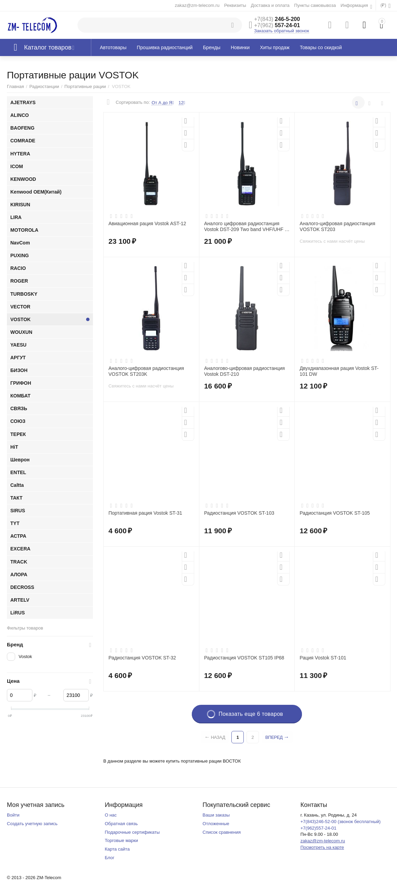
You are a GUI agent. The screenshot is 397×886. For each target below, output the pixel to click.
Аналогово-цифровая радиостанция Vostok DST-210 (244, 371)
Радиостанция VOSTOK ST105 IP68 (244, 657)
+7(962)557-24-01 (318, 828)
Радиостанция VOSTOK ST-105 (335, 513)
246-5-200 (277, 19)
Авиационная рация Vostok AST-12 (147, 223)
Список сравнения (221, 832)
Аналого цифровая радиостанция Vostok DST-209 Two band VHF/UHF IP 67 (246, 226)
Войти (13, 815)
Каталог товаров (48, 47)
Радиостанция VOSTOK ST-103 (239, 513)
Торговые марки (121, 840)
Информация (355, 5)
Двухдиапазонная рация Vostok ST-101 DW (339, 371)
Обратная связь (121, 823)
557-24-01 (277, 25)
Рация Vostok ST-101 (323, 657)
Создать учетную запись (32, 823)
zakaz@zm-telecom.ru (197, 5)
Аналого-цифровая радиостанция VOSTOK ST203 (337, 226)
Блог (109, 857)
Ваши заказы (216, 815)
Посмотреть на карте (322, 847)
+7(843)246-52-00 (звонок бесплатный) (340, 821)
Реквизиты (235, 5)
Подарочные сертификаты (132, 832)
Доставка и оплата (270, 5)
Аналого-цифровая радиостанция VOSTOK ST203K (146, 371)
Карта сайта (117, 849)
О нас (111, 815)
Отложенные (215, 823)
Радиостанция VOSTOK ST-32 (142, 657)
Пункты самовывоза (315, 5)
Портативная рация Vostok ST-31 (145, 513)
